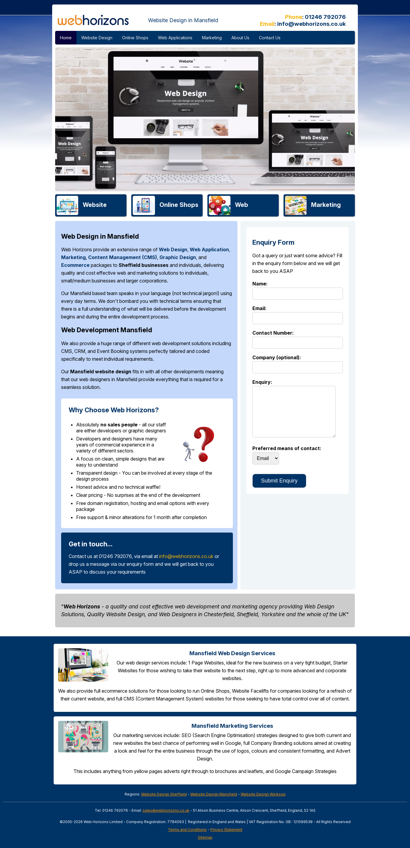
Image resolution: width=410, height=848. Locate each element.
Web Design (173, 249)
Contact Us (270, 37)
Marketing (212, 37)
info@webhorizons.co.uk (311, 23)
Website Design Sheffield (164, 794)
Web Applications (175, 37)
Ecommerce (75, 265)
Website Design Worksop (263, 794)
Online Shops (135, 37)
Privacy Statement (226, 829)
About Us (240, 37)
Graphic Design (177, 257)
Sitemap (205, 837)
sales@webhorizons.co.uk (166, 810)
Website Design (96, 37)
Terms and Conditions (187, 829)
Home (66, 37)
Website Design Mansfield (213, 794)
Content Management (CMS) (122, 257)
